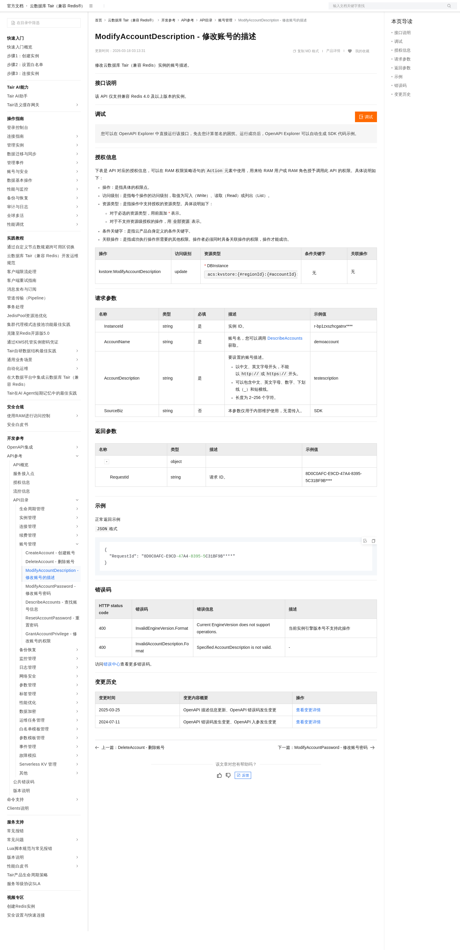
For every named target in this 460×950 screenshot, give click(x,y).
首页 (98, 39)
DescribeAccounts (285, 357)
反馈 (243, 795)
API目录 (206, 39)
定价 (127, 9)
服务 (173, 9)
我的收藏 (362, 70)
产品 (76, 9)
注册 (425, 9)
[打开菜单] (9, 9)
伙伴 (159, 9)
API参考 (187, 39)
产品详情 (333, 70)
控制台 (412, 9)
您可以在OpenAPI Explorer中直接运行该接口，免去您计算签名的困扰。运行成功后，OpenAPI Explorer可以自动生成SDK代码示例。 (230, 152)
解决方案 (94, 9)
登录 (447, 9)
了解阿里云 (193, 9)
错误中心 (112, 683)
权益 (113, 9)
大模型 (60, 9)
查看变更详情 (308, 729)
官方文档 (15, 24)
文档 (385, 9)
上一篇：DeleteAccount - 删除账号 (130, 767)
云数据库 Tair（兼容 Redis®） (57, 24)
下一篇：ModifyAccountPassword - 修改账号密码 (326, 767)
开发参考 (168, 39)
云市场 (143, 9)
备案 (397, 9)
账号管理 (225, 39)
